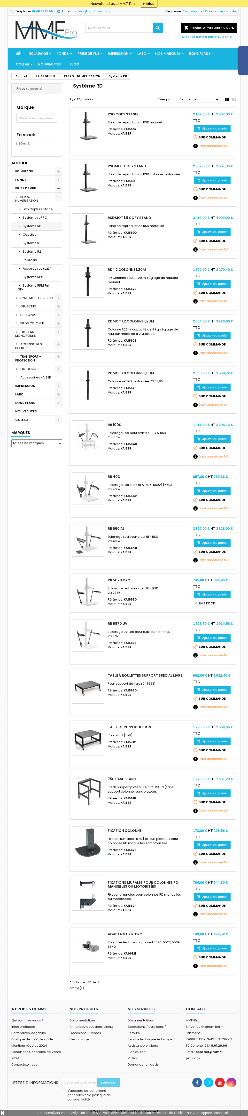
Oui (25, 143)
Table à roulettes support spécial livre (145, 675)
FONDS (63, 53)
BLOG (74, 64)
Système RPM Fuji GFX (33, 287)
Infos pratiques (23, 1026)
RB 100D (115, 424)
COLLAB (22, 64)
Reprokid (30, 260)
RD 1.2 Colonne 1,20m (127, 269)
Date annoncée (211, 146)
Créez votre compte (220, 11)
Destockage (79, 1039)
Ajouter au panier (212, 128)
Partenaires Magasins (28, 1033)
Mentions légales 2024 (29, 1045)
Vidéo (132, 1058)
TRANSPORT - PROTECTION (28, 358)
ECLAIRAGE (38, 53)
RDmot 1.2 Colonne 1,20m (131, 321)
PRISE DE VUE (88, 53)
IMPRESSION (118, 53)
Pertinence (199, 100)
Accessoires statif (37, 268)
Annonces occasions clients (92, 1026)
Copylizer (30, 234)
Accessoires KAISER (35, 377)
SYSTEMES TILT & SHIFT (37, 298)
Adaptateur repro (125, 934)
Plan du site (137, 1052)
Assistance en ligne (143, 1045)
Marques (20, 432)
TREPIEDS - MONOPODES (26, 333)
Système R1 (31, 243)
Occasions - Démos (85, 1033)
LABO (142, 53)
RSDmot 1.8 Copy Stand (129, 217)
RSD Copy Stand (123, 114)
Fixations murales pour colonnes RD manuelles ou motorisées (143, 884)
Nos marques (167, 53)
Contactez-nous (24, 1064)
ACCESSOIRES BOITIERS (28, 346)
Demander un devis (143, 1064)
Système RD (32, 226)
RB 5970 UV (117, 623)
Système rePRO (35, 217)
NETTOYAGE (29, 315)
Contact (195, 1009)
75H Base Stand (122, 779)
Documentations (83, 1020)
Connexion (190, 11)
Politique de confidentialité (32, 1039)
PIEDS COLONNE (32, 323)
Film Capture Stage (38, 209)
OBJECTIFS (28, 306)
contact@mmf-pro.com (90, 11)
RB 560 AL (116, 528)
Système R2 (32, 251)
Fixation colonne (124, 830)
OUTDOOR (28, 369)
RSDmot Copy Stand (127, 166)
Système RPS (33, 277)
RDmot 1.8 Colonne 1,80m (131, 373)
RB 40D (114, 476)
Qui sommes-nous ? (27, 1020)
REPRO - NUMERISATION (26, 198)
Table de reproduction (129, 727)
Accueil (19, 163)
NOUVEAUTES (49, 64)
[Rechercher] (124, 28)
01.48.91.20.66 (42, 11)
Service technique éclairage (150, 1039)
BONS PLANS (199, 53)
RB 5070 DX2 (119, 580)
